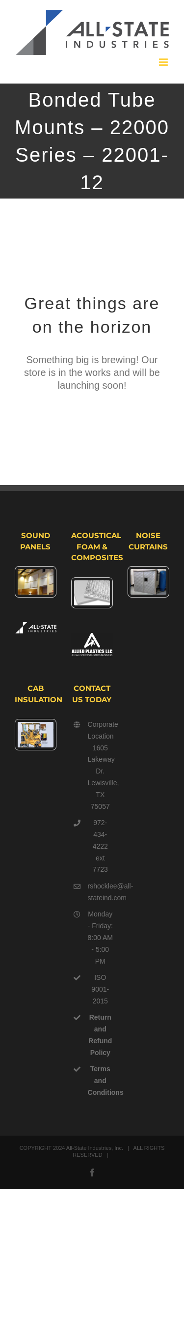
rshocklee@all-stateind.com (100, 892)
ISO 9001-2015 (100, 989)
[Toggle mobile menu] (164, 62)
